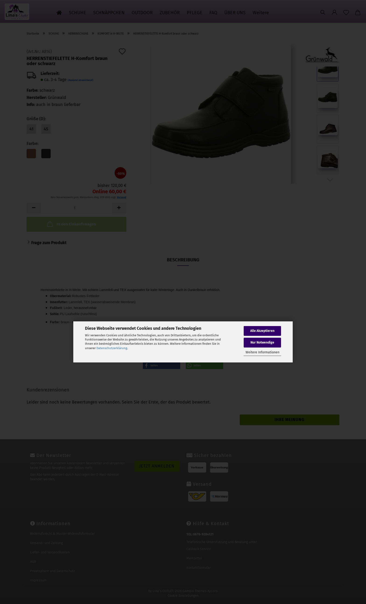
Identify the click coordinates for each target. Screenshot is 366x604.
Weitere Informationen (262, 352)
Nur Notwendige (262, 342)
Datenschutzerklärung (111, 348)
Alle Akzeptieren (262, 331)
